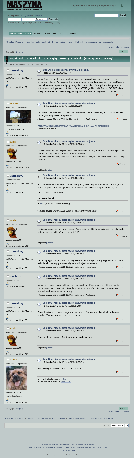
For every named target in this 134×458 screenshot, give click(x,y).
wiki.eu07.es (66, 381)
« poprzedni (114, 47)
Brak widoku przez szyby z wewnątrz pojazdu (65, 70)
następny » (124, 47)
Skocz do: (106, 425)
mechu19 (15, 276)
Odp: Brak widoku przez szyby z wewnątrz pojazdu (68, 103)
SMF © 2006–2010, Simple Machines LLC (78, 444)
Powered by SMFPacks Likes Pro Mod (61, 447)
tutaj (65, 379)
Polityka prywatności (37, 447)
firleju (13, 359)
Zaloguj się (26, 15)
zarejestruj (38, 15)
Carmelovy (16, 70)
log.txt (41, 204)
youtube (49, 170)
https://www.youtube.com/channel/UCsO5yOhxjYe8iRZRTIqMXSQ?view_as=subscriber (73, 126)
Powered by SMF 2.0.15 (51, 444)
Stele (13, 141)
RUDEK (14, 103)
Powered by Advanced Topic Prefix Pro (92, 447)
